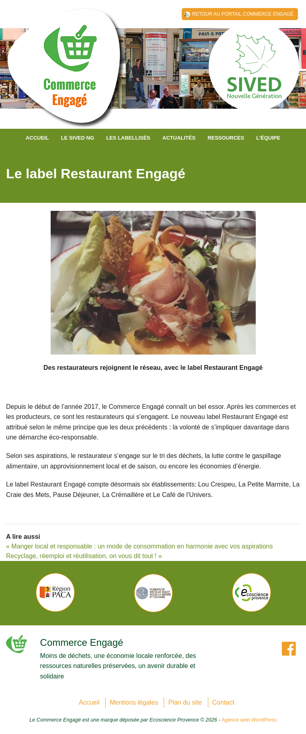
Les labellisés (128, 138)
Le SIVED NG (77, 138)
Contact (223, 702)
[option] (55, 592)
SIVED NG (66, 72)
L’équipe (268, 138)
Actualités (178, 138)
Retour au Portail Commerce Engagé (243, 14)
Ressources (225, 138)
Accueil (37, 138)
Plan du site (185, 702)
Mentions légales (134, 702)
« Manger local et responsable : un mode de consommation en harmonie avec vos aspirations (139, 546)
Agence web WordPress (249, 720)
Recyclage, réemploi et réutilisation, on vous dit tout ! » (84, 556)
